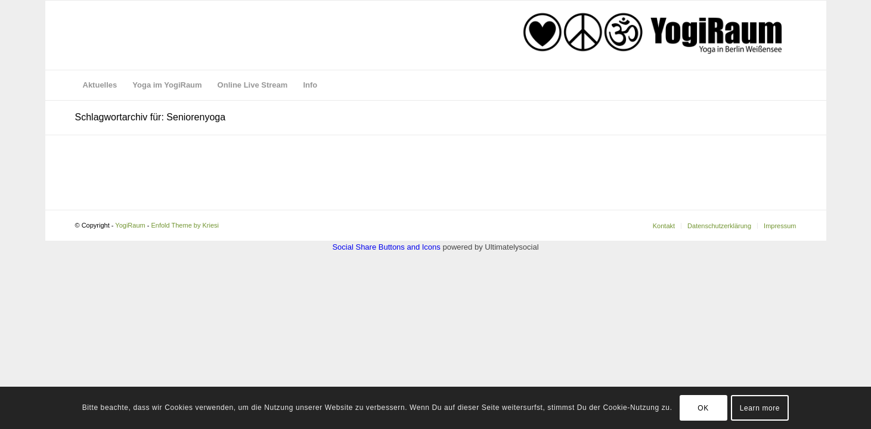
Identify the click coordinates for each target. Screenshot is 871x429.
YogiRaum (130, 225)
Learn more (760, 408)
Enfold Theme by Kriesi (185, 225)
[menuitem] (100, 85)
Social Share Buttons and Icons (386, 247)
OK (703, 408)
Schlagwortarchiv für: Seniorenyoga (150, 117)
